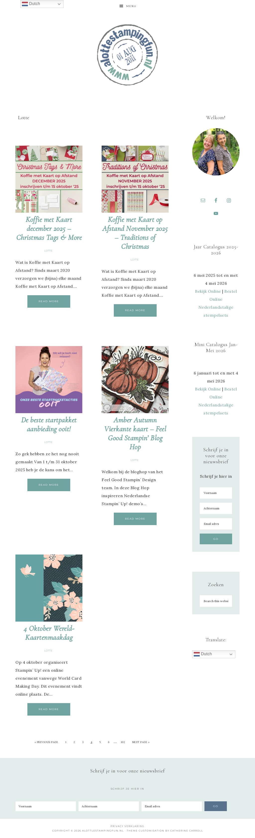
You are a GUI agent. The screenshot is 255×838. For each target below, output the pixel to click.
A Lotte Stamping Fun (127, 55)
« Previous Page (46, 742)
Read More (49, 301)
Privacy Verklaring (127, 826)
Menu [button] (131, 6)
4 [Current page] (91, 742)
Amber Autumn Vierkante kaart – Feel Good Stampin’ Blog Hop (135, 433)
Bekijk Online (208, 291)
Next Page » (141, 742)
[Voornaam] (216, 493)
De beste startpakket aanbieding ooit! (49, 424)
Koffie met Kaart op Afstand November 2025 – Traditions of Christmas (135, 233)
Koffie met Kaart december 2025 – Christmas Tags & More (49, 228)
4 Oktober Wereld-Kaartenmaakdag (49, 633)
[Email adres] (216, 524)
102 (123, 742)
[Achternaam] (216, 508)
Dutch (203, 654)
